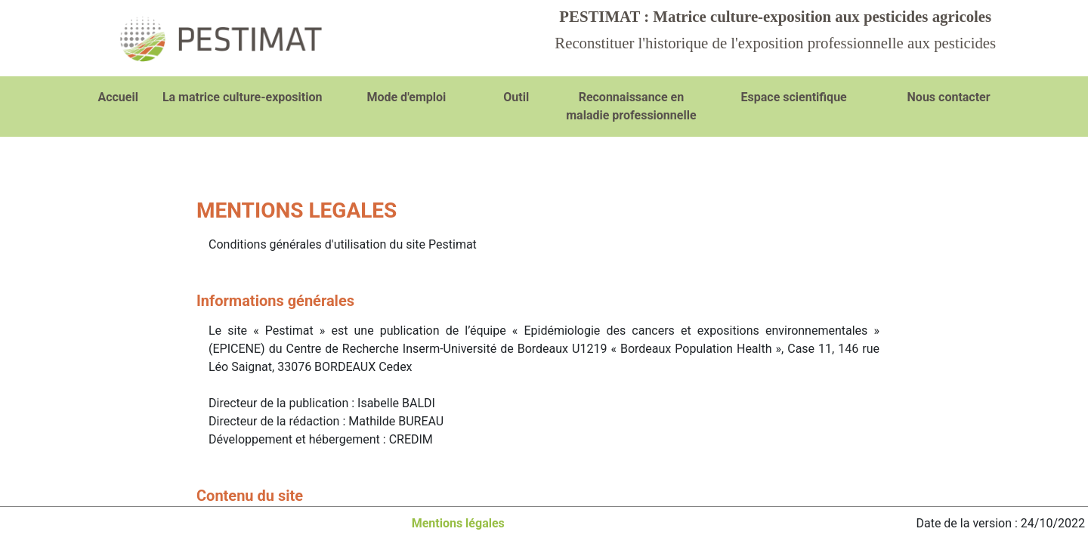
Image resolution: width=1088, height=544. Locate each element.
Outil (516, 97)
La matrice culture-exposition (242, 97)
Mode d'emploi (406, 97)
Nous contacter (949, 97)
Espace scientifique (794, 97)
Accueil (117, 97)
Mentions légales (458, 523)
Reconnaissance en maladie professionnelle (631, 106)
